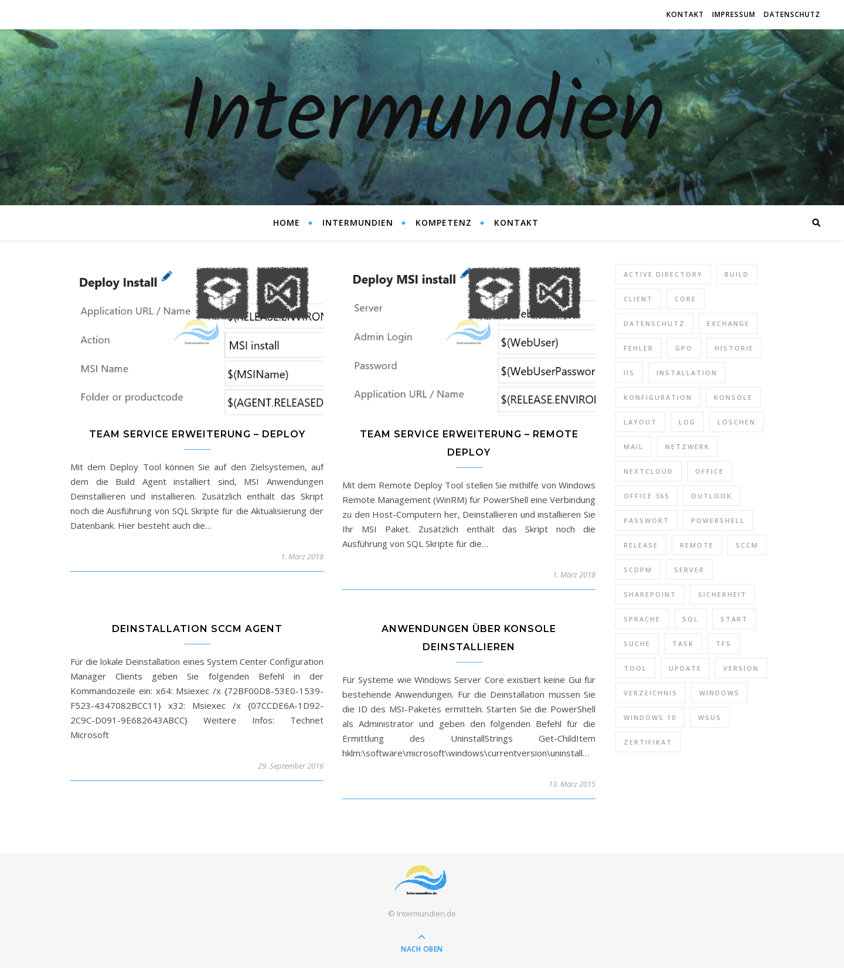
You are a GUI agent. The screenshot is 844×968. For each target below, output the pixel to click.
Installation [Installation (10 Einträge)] (686, 372)
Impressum (733, 14)
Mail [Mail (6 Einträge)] (634, 446)
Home (286, 222)
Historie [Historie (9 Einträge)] (734, 348)
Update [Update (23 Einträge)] (685, 668)
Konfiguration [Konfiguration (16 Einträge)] (658, 397)
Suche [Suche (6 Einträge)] (637, 643)
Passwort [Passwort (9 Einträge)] (646, 520)
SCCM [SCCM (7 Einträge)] (747, 545)
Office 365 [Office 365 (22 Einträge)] (646, 495)
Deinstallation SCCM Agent (197, 628)
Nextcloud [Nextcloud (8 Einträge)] (648, 471)
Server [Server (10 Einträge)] (689, 569)
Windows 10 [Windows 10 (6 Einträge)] (650, 717)
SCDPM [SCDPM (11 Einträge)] (638, 569)
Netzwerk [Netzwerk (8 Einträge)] (687, 446)
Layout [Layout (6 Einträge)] (640, 421)
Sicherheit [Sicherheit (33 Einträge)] (722, 594)
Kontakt (685, 14)
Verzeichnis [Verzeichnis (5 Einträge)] (651, 692)
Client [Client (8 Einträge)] (638, 298)
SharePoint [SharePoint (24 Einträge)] (650, 594)
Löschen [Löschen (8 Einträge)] (736, 421)
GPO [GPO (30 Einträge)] (684, 348)
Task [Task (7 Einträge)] (683, 643)
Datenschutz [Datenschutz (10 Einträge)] (654, 323)
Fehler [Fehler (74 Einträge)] (639, 348)
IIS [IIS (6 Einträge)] (629, 372)
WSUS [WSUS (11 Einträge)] (710, 717)
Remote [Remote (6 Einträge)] (697, 545)
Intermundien (422, 117)
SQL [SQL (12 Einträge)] (690, 618)
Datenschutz (792, 14)
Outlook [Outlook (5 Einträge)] (711, 495)
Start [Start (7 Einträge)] (734, 618)
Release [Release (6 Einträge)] (641, 545)
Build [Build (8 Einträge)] (736, 274)
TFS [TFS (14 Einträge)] (723, 643)
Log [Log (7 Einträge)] (687, 421)
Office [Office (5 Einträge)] (709, 471)
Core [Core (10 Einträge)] (685, 298)
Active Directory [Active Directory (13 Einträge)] (663, 274)
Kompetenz (444, 222)
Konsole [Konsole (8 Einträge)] (733, 397)
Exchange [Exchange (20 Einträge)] (728, 323)
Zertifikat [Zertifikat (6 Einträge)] (648, 742)
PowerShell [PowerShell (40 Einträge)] (718, 520)
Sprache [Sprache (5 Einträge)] (642, 618)
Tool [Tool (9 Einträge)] (635, 668)
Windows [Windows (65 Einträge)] (719, 692)
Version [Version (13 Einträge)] (741, 668)
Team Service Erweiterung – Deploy (197, 434)
